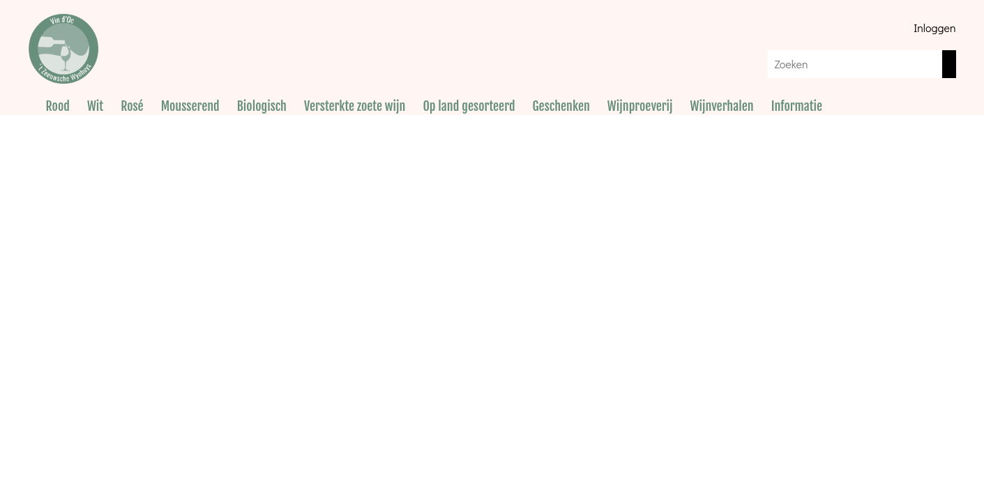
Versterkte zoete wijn (354, 106)
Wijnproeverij (640, 106)
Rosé (132, 106)
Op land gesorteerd (469, 106)
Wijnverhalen (722, 106)
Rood (58, 106)
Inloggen (934, 27)
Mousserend (190, 106)
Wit (95, 106)
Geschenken (561, 106)
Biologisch (262, 106)
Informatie (796, 106)
